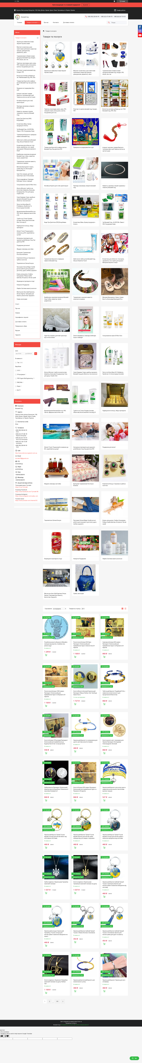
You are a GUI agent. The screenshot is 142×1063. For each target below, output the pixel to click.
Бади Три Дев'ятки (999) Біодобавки (55, 222)
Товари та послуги (32, 22)
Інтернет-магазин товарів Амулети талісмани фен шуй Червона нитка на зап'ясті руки (114, 149)
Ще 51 (19, 390)
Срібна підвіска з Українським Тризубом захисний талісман (56, 882)
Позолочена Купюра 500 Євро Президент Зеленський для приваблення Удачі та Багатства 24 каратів (84, 644)
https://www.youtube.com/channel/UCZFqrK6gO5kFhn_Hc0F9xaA (27, 500)
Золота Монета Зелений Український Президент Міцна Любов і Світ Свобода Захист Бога (85, 692)
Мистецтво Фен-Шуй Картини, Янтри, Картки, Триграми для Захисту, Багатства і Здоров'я (55, 595)
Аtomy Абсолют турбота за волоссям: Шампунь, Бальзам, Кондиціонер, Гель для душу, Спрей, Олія (55, 374)
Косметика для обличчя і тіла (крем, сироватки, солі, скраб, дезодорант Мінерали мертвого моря (113, 260)
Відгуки (17, 330)
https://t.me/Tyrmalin (21, 487)
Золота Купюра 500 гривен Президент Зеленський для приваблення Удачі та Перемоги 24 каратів (84, 789)
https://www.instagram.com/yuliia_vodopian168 (27, 496)
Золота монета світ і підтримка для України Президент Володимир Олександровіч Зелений (113, 741)
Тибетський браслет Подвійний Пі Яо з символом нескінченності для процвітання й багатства (114, 692)
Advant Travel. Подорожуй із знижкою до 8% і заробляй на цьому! (56, 448)
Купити (46, 655)
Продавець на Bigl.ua (71, 1023)
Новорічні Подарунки (79, 558)
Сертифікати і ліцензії (21, 317)
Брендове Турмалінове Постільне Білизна (83, 484)
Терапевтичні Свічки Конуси (52, 520)
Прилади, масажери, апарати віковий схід (84, 186)
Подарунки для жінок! (109, 447)
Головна (19, 22)
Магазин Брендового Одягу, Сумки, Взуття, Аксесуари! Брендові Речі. (113, 298)
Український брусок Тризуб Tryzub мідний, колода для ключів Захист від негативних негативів (55, 836)
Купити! (85, 5)
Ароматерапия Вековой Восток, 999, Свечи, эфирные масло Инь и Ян (55, 411)
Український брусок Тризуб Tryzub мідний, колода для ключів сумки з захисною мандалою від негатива (113, 836)
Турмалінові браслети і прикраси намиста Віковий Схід (54, 259)
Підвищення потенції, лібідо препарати (114, 410)
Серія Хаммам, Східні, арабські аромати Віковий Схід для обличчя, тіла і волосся (85, 373)
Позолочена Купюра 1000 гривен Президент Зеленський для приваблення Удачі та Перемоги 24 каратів (54, 693)
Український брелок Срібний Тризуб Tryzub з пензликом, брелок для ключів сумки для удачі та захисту (113, 932)
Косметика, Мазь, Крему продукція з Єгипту (84, 223)
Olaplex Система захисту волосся (112, 558)
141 (57, 1001)
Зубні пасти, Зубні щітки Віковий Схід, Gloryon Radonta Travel (84, 259)
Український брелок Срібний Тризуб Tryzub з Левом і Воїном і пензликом (84, 932)
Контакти (56, 22)
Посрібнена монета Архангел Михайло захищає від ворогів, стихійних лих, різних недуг (55, 643)
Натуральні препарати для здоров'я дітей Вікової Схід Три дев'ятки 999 (84, 448)
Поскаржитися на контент (67, 1024)
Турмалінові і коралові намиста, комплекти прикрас (82, 298)
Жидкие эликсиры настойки (52, 484)
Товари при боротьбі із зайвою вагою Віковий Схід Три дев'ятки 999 (55, 148)
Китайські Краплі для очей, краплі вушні (56, 186)
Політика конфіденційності (82, 1024)
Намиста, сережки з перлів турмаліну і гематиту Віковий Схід (114, 186)
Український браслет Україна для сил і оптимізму (114, 981)
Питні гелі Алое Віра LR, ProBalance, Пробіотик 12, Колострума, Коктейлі (113, 373)
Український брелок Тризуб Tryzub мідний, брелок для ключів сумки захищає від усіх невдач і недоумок (83, 836)
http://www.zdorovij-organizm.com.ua (26, 453)
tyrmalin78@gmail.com (22, 458)
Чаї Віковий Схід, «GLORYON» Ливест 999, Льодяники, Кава (113, 223)
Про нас (46, 22)
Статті (17, 304)
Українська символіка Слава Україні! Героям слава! (55, 71)
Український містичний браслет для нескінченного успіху (84, 981)
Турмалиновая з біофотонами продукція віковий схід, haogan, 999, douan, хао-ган (113, 72)
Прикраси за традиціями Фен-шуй (83, 147)
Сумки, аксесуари (78, 593)
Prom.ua (80, 1021)
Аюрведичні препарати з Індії (53, 558)
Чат (134, 1058)
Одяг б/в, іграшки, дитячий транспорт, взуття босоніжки (55, 336)
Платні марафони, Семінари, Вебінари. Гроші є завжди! (84, 336)
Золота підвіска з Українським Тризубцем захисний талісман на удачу (85, 882)
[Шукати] (109, 22)
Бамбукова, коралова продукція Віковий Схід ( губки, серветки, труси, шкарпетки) (56, 299)
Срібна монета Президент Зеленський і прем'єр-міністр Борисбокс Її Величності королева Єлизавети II (56, 789)
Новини (17, 313)
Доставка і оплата (68, 22)
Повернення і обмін (21, 326)
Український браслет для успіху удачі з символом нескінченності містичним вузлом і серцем (114, 789)
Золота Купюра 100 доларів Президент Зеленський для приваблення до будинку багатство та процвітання (56, 741)
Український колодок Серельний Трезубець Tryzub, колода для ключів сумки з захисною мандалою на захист (55, 933)
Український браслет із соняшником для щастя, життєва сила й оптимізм (85, 741)
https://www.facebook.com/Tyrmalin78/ (26, 491)
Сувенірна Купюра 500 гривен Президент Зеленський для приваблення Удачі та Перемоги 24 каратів (113, 644)
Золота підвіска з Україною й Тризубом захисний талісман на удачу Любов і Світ (55, 981)
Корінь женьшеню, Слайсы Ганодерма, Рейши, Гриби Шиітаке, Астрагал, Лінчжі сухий (114, 522)
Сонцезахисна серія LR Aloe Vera (112, 335)
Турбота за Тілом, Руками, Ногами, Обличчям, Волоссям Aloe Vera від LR (84, 411)
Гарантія (17, 335)
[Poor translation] (7, 1036)
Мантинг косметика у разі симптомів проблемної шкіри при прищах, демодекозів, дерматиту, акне (84, 72)
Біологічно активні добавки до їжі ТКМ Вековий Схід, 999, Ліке (114, 110)
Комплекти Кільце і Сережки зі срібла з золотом (114, 484)
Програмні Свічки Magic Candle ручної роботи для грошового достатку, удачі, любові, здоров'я (85, 522)
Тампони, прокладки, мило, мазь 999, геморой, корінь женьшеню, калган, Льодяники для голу (55, 110)
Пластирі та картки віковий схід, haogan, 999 (85, 110)
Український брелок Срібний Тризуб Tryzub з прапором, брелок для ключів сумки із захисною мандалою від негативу (114, 884)
